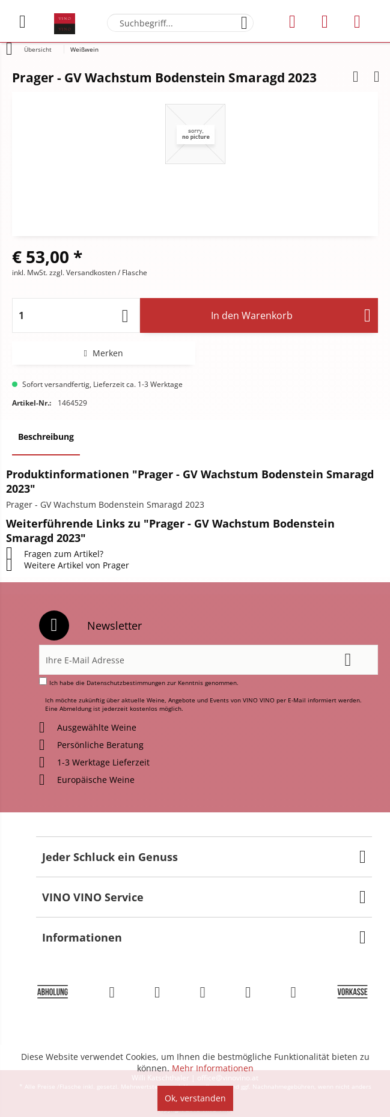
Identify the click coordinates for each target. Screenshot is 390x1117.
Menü (22, 17)
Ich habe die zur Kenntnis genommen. (144, 682)
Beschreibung (46, 436)
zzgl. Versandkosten (82, 272)
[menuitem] (29, 22)
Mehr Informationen (213, 1068)
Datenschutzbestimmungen (126, 682)
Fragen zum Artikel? (54, 553)
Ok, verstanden (195, 1098)
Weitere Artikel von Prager (67, 565)
